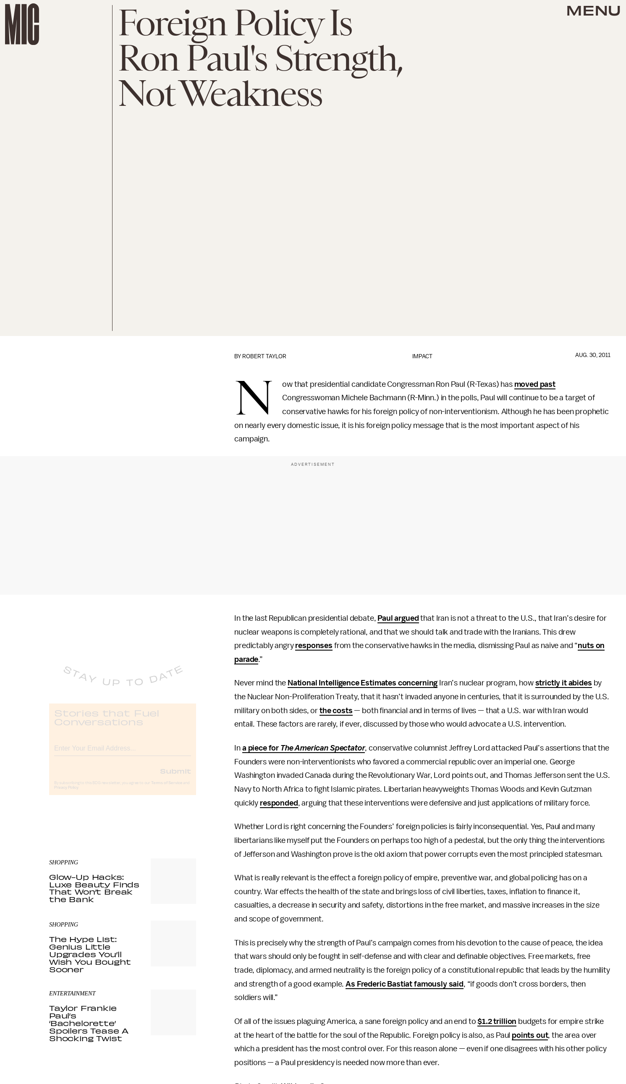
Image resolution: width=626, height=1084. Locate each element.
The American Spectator (322, 748)
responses (314, 645)
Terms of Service (166, 790)
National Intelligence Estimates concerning (362, 683)
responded (279, 803)
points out (530, 1035)
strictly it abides (563, 683)
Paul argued (398, 618)
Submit (175, 778)
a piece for (260, 748)
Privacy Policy (66, 795)
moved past (534, 384)
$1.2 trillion (496, 1021)
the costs (336, 710)
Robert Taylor (264, 356)
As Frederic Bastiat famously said (405, 984)
